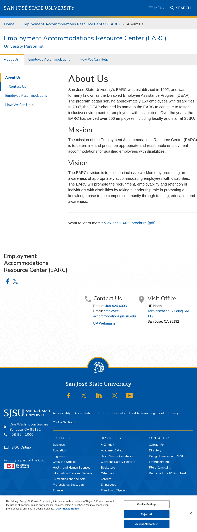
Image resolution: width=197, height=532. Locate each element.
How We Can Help (94, 59)
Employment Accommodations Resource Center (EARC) (70, 24)
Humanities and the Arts (69, 479)
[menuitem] (12, 59)
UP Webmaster (105, 323)
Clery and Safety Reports (118, 462)
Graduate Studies (64, 462)
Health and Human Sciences (71, 467)
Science (58, 490)
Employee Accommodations (49, 59)
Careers (106, 479)
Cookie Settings (64, 422)
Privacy (173, 413)
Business (59, 445)
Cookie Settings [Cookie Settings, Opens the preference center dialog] (146, 504)
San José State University (39, 8)
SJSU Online (21, 447)
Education (59, 450)
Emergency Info (159, 462)
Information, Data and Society (73, 473)
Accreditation (83, 413)
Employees (108, 485)
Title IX (103, 413)
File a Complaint (160, 467)
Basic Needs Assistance (117, 456)
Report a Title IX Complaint (167, 473)
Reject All (147, 514)
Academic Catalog (113, 450)
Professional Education (68, 485)
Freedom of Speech (114, 490)
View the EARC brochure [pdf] (129, 223)
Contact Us (17, 86)
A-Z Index (107, 445)
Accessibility (62, 413)
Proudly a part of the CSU (24, 463)
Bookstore (108, 467)
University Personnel (23, 46)
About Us (135, 24)
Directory (155, 450)
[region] (98, 513)
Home (9, 24)
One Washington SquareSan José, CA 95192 (29, 427)
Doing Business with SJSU (166, 456)
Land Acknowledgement (146, 413)
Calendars (107, 473)
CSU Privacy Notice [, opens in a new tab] (67, 508)
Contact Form (158, 445)
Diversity (118, 413)
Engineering (60, 456)
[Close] (191, 513)
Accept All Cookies (146, 524)
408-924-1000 (21, 434)
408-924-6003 (116, 306)
